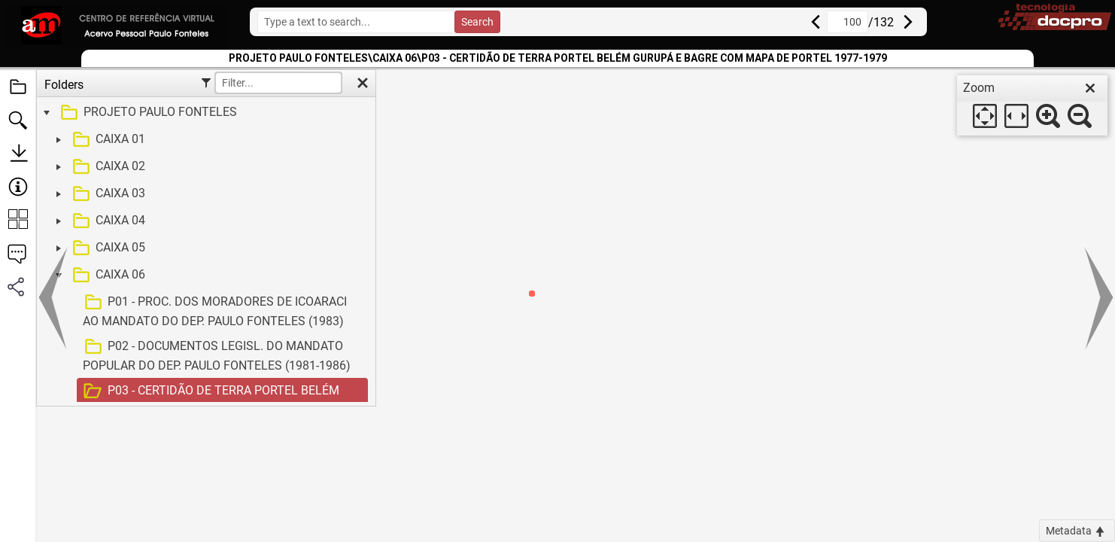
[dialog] (1032, 105)
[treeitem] (204, 112)
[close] (1090, 88)
